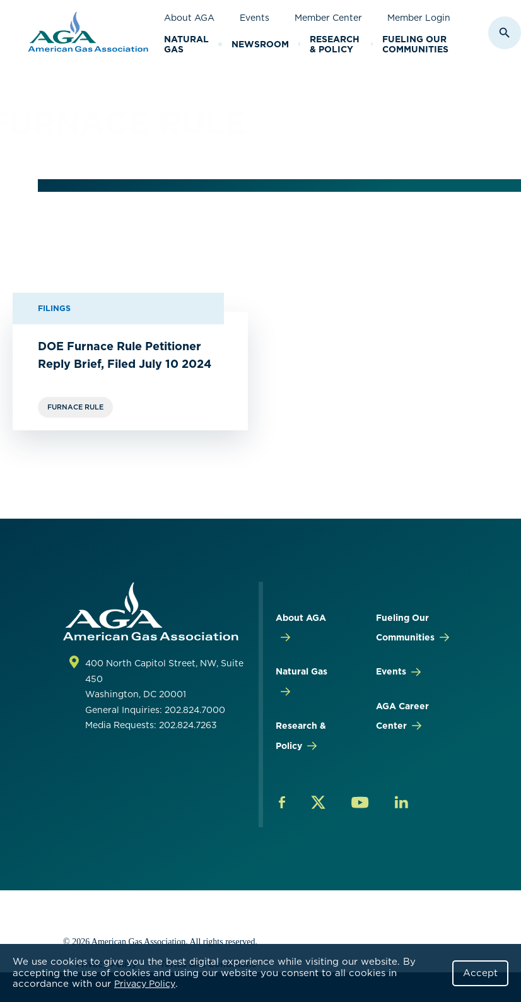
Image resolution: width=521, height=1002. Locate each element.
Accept (480, 973)
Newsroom (260, 44)
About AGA (189, 18)
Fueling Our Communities (415, 44)
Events (254, 18)
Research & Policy (335, 44)
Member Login (418, 18)
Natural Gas (186, 44)
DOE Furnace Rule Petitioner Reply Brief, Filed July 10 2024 (124, 354)
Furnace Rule (75, 407)
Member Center (328, 18)
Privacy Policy (144, 984)
